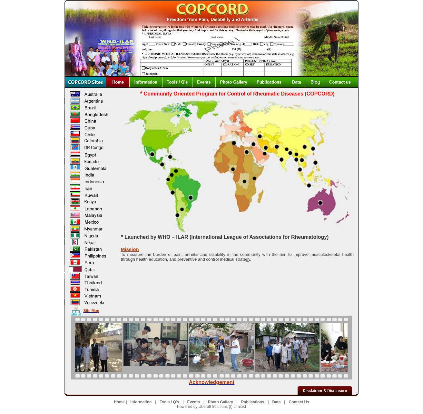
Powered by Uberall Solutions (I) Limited (211, 406)
